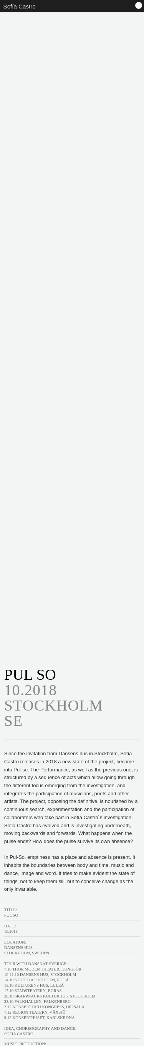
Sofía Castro (19, 6)
